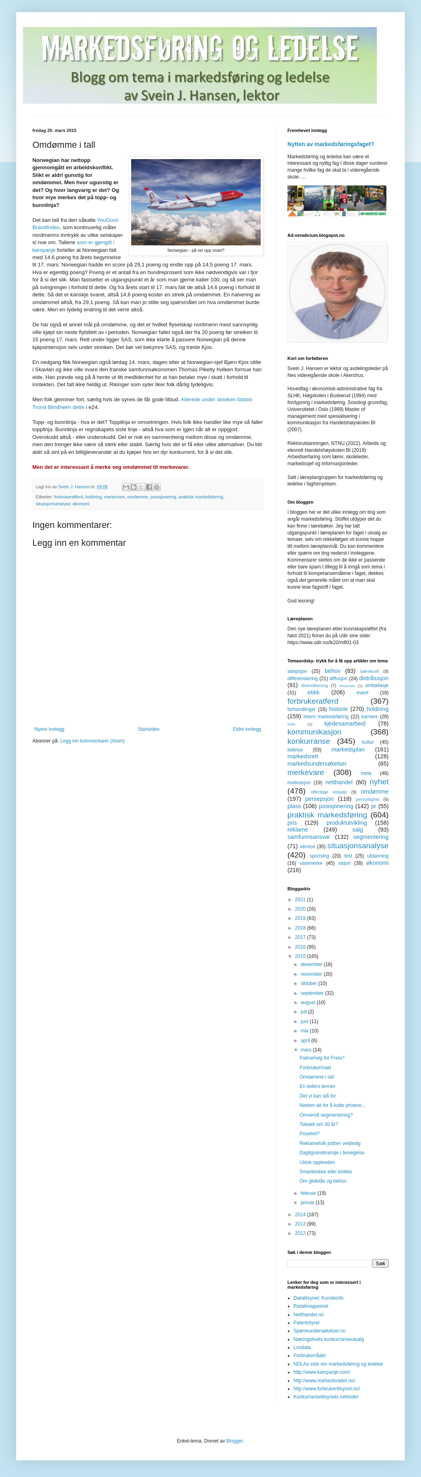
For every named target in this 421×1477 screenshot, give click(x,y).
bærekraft (369, 671)
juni (305, 1021)
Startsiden (148, 729)
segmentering (371, 837)
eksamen (347, 685)
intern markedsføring (326, 716)
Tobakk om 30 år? (319, 1124)
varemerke (311, 863)
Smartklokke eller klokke (326, 1172)
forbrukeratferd (68, 496)
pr (373, 806)
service (307, 846)
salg (357, 829)
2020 (301, 909)
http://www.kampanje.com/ (321, 1372)
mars (307, 1050)
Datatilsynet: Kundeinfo (318, 1298)
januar (308, 1202)
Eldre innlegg (247, 729)
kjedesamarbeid (345, 723)
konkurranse (308, 741)
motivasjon (298, 782)
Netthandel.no (308, 1314)
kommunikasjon (314, 732)
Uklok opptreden (317, 1162)
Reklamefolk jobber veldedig (330, 1143)
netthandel (339, 782)
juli (304, 1012)
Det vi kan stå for (318, 1096)
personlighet (368, 799)
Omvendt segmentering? (326, 1115)
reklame (297, 829)
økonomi (80, 503)
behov (332, 671)
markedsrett (302, 756)
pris (292, 822)
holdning (93, 496)
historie (338, 709)
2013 (301, 1224)
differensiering (302, 678)
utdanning (378, 856)
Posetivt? (309, 1133)
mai (305, 1031)
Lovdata (302, 1347)
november (312, 974)
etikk (314, 692)
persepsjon (319, 799)
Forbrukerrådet (309, 1355)
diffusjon (338, 678)
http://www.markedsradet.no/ (324, 1380)
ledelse (295, 750)
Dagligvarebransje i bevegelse (332, 1153)
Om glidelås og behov (323, 1181)
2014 (301, 1214)
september (313, 993)
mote (366, 773)
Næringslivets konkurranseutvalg (328, 1339)
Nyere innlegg (49, 729)
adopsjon (297, 671)
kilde (291, 724)
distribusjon (374, 678)
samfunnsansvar (308, 837)
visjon (344, 863)
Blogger (234, 1441)
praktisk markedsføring (201, 496)
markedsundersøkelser (317, 763)
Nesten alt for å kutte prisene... (333, 1105)
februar (309, 1193)
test (348, 856)
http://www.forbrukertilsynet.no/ (326, 1389)
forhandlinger (301, 709)
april (306, 1040)
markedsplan (348, 749)
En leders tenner (317, 1086)
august (309, 1002)
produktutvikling (347, 822)
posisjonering (163, 496)
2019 (301, 918)
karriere (369, 716)
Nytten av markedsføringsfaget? (330, 144)
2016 (301, 947)
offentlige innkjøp (329, 792)
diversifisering (314, 685)
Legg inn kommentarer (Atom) (92, 741)
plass (294, 806)
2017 (301, 937)
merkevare (114, 496)
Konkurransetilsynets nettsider (326, 1397)
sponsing (319, 856)
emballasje (377, 685)
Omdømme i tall (317, 1077)
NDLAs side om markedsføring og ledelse (338, 1364)
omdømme (137, 496)
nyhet (379, 781)
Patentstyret (306, 1323)
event (362, 693)
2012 (301, 1233)
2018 (301, 928)
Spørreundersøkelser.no (319, 1331)
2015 (301, 956)
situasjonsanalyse (53, 503)
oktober (309, 983)
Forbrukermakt (315, 1068)
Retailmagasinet (310, 1306)
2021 (301, 899)
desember (312, 964)
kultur (368, 742)
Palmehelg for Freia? (322, 1058)
